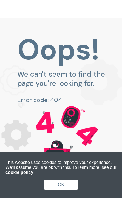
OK (61, 184)
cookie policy (19, 172)
